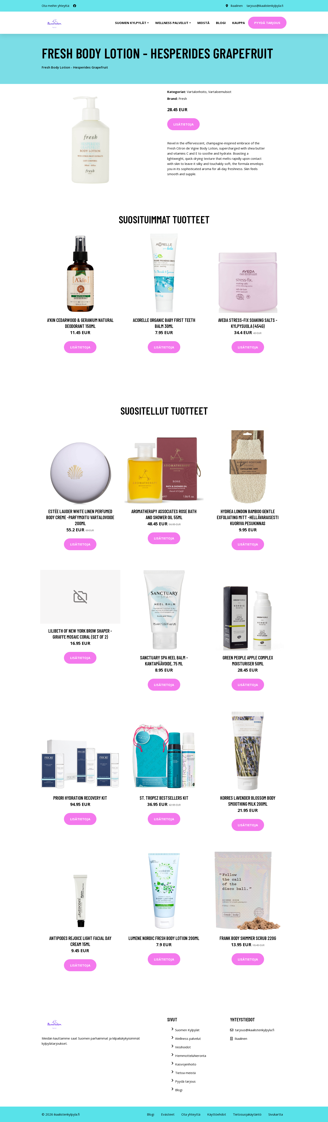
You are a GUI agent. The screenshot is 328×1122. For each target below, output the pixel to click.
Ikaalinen (236, 6)
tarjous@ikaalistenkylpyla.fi (264, 6)
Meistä (203, 23)
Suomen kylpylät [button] (130, 23)
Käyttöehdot (216, 1114)
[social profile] (74, 6)
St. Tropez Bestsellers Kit (164, 798)
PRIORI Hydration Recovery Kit (80, 798)
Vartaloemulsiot (219, 92)
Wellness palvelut (188, 1038)
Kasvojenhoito (185, 1064)
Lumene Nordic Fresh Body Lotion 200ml (164, 938)
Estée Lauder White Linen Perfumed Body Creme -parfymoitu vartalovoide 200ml (80, 517)
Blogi (221, 23)
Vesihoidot (183, 1047)
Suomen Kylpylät (187, 1030)
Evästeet (167, 1114)
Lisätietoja (183, 124)
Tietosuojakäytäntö (247, 1114)
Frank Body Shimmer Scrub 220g (248, 938)
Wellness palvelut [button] (171, 23)
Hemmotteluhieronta (190, 1055)
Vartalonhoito (197, 92)
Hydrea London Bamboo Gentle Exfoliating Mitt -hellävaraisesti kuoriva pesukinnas (248, 517)
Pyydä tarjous (267, 23)
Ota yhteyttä (190, 1114)
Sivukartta (275, 1114)
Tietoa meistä (185, 1073)
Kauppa (238, 23)
